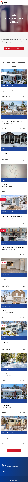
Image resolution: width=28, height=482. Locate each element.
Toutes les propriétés (14, 450)
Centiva (16, 480)
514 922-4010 (7, 465)
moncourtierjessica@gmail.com (12, 466)
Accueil (7, 48)
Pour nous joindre (17, 48)
